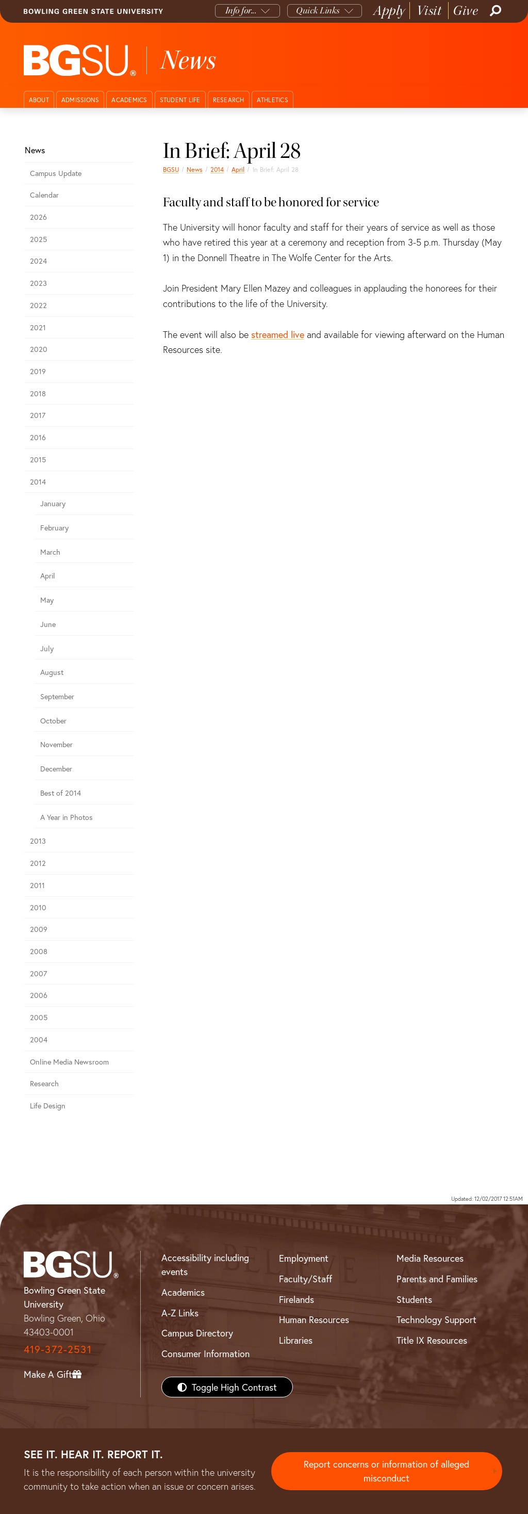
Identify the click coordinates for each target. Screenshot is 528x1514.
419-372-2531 (58, 1349)
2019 (38, 371)
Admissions (80, 100)
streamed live (277, 334)
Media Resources (430, 1258)
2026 (38, 217)
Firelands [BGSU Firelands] (296, 1299)
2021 (38, 327)
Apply (389, 10)
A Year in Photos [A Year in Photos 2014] (66, 817)
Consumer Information (205, 1353)
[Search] (494, 11)
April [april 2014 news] (238, 169)
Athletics (272, 100)
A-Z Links (180, 1313)
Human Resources (314, 1319)
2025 (38, 239)
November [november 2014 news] (56, 744)
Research (228, 100)
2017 (37, 415)
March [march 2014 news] (50, 552)
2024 (38, 261)
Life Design (47, 1105)
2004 (38, 1039)
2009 (38, 929)
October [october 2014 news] (53, 721)
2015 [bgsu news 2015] (38, 459)
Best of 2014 (60, 793)
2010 (38, 907)
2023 (38, 283)
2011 (37, 885)
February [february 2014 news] (54, 528)
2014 (217, 169)
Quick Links (318, 11)
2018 (38, 393)
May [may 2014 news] (47, 600)
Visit (429, 10)
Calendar (44, 195)
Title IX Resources (432, 1340)
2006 (38, 995)
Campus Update (55, 173)
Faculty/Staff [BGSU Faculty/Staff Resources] (305, 1279)
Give (465, 10)
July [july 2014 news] (47, 648)
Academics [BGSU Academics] (183, 1292)
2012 (38, 863)
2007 (38, 973)
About (39, 100)
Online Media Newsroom (69, 1062)
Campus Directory (197, 1333)
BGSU (171, 169)
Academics (129, 100)
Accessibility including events (205, 1264)
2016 (38, 437)
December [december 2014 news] (56, 769)
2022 (38, 305)
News (195, 169)
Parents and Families (437, 1279)
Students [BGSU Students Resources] (414, 1299)
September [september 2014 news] (57, 696)
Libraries (295, 1340)
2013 (38, 841)
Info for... (241, 11)
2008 (38, 951)
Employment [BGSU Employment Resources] (303, 1258)
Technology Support (436, 1319)
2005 (38, 1017)
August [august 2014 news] (51, 672)
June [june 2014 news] (48, 624)
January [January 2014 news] (52, 503)
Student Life (180, 100)
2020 (38, 349)
